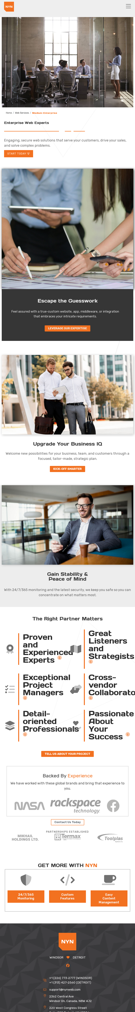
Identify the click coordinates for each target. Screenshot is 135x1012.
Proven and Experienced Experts (48, 649)
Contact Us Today (67, 822)
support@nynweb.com (64, 990)
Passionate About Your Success (111, 725)
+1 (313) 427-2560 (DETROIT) (70, 983)
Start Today (18, 154)
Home (9, 113)
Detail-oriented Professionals (51, 723)
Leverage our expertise (67, 329)
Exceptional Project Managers (46, 687)
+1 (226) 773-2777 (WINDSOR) (70, 978)
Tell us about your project (67, 754)
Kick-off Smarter (67, 469)
